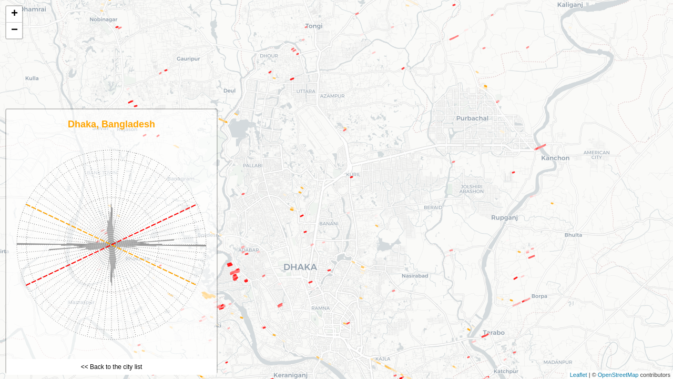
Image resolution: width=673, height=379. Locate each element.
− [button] (14, 30)
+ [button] (14, 14)
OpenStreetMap (618, 375)
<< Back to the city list (111, 367)
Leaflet (578, 375)
